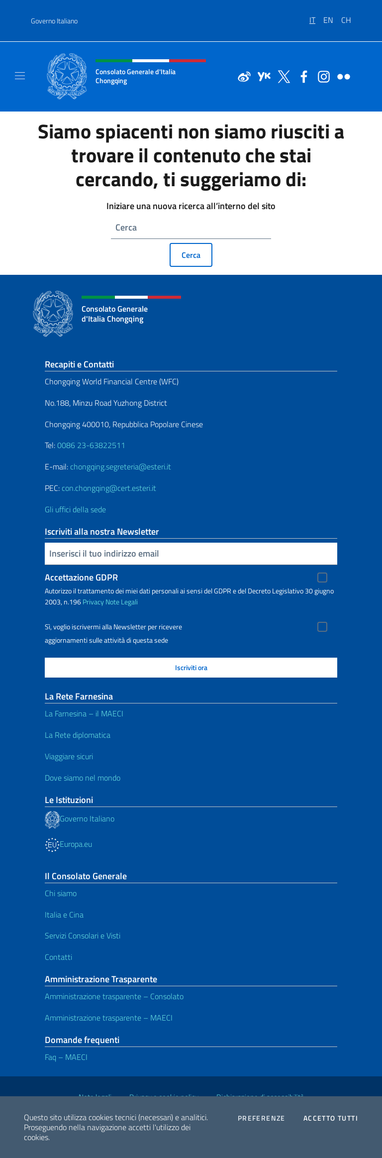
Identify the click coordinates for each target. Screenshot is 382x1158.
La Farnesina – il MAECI (84, 713)
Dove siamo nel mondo (82, 778)
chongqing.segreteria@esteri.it (120, 466)
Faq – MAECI (66, 1057)
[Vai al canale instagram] (321, 76)
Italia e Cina (64, 915)
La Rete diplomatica (77, 735)
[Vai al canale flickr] (341, 76)
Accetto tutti (330, 1118)
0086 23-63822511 (91, 445)
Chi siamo (61, 893)
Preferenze (262, 1118)
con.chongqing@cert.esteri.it (109, 488)
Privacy (93, 601)
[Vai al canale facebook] (301, 76)
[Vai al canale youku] (262, 76)
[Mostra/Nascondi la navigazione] (20, 76)
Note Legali (121, 601)
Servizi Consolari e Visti (82, 935)
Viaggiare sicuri (69, 756)
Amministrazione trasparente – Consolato (114, 996)
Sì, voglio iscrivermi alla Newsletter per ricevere (113, 626)
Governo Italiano (54, 20)
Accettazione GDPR (81, 577)
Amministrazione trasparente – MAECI (109, 1018)
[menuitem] (316, 16)
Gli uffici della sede (75, 509)
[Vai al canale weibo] (242, 76)
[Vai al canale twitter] (281, 76)
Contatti (58, 957)
